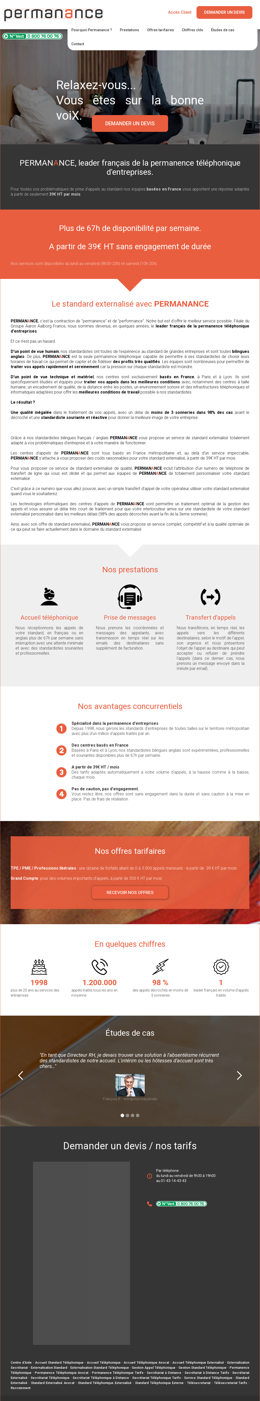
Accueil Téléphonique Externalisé (198, 1362)
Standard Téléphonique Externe (159, 1383)
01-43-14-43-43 (173, 1181)
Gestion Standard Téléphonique (202, 1367)
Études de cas (222, 30)
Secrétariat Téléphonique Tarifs (156, 1378)
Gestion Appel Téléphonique (153, 1367)
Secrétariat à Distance (164, 1373)
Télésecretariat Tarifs (230, 1383)
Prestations (129, 30)
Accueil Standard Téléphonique (59, 1362)
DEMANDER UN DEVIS (130, 123)
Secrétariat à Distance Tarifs (207, 1373)
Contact (77, 44)
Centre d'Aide (21, 1362)
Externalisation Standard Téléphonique (99, 1367)
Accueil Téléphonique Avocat (146, 1362)
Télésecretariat (198, 1383)
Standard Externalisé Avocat (53, 1383)
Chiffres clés (192, 30)
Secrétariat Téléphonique (50, 1378)
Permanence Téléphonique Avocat (61, 1373)
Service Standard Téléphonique (208, 1378)
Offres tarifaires (160, 30)
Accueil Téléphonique (103, 1362)
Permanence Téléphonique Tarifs (117, 1373)
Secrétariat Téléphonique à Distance (101, 1378)
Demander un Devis (224, 12)
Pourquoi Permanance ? (91, 30)
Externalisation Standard (49, 1367)
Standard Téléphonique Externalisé (105, 1383)
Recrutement (20, 1388)
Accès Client (179, 12)
